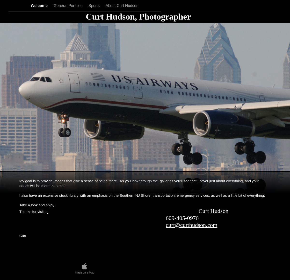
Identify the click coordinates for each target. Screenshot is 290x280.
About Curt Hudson (122, 6)
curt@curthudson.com (191, 225)
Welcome (40, 6)
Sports (94, 6)
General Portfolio (69, 6)
